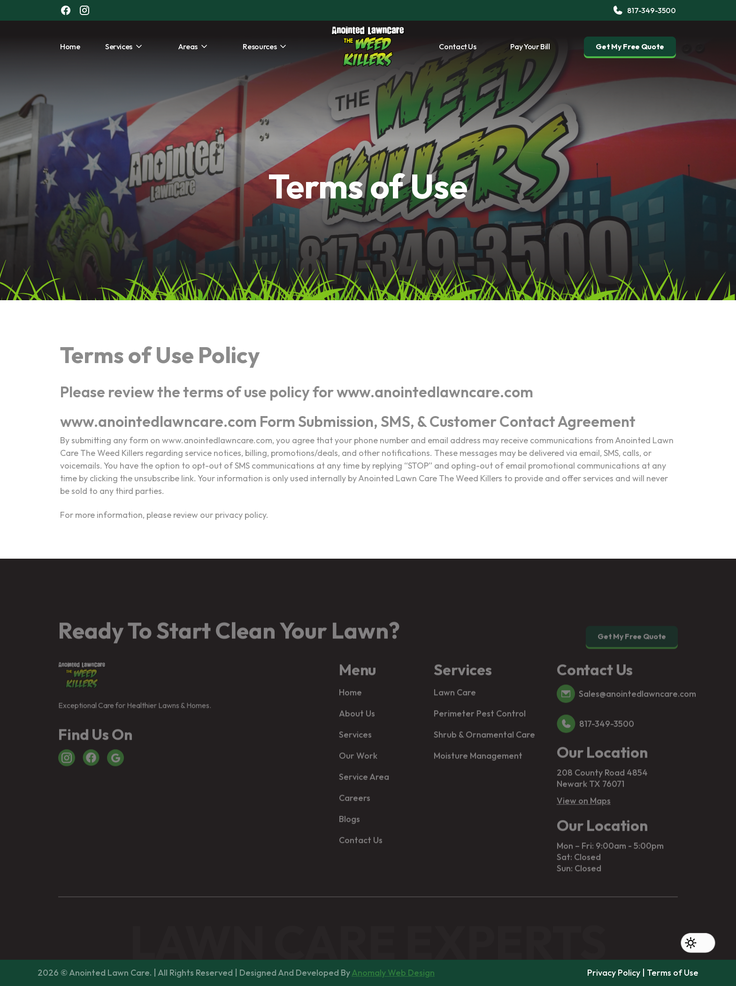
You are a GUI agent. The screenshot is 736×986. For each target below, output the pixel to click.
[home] (368, 46)
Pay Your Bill (530, 46)
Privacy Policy (613, 972)
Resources (259, 46)
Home (70, 46)
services (118, 46)
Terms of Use (672, 972)
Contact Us (457, 46)
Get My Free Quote (630, 46)
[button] (698, 942)
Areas (188, 46)
